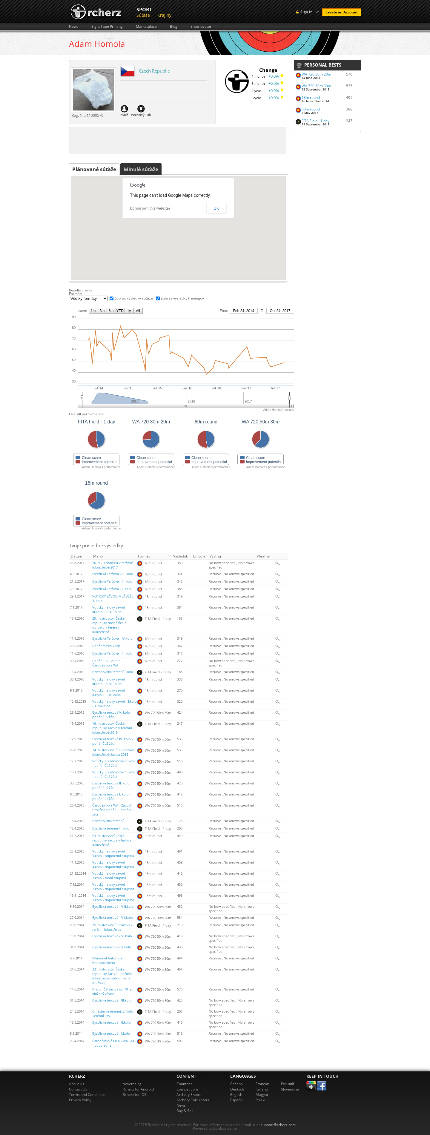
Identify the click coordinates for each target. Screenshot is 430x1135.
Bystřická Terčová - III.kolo (112, 653)
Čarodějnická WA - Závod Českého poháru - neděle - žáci (112, 809)
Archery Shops (188, 1094)
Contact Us (78, 1089)
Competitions (187, 1089)
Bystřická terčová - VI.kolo (112, 936)
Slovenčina (290, 1089)
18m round (311, 97)
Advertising (132, 1083)
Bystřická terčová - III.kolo (112, 1000)
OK (216, 208)
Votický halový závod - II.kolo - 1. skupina (109, 692)
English (236, 1094)
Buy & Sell (184, 1110)
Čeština (236, 1083)
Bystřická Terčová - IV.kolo (112, 638)
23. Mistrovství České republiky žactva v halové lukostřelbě (111, 840)
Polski (260, 1099)
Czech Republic (154, 71)
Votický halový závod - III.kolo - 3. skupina (109, 681)
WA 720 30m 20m (316, 74)
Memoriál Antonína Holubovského (107, 960)
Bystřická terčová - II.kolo (111, 1022)
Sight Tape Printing (107, 26)
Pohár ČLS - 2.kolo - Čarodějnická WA (107, 663)
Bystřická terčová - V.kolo (111, 947)
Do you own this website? (150, 208)
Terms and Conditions (87, 1094)
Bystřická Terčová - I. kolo (111, 589)
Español (236, 1099)
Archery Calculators (192, 1099)
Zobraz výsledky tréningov (182, 298)
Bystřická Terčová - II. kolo (112, 581)
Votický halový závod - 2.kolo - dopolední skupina (113, 886)
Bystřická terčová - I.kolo (111, 1033)
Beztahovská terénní (108, 821)
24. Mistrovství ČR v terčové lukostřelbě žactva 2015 (113, 752)
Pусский (287, 1083)
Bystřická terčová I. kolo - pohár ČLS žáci (111, 796)
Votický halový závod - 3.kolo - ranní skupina (109, 875)
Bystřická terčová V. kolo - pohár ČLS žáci (112, 714)
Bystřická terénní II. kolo (110, 828)
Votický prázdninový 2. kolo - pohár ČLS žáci (113, 763)
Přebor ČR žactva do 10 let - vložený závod (113, 991)
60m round (311, 109)
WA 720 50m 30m (316, 85)
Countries (184, 1083)
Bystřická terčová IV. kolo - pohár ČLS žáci (112, 741)
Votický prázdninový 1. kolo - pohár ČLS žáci (113, 774)
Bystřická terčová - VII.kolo (112, 918)
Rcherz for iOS (134, 1094)
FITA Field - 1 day (315, 120)
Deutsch (237, 1089)
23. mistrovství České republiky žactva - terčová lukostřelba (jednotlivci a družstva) (112, 976)
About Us (76, 1083)
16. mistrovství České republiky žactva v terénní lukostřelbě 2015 (112, 728)
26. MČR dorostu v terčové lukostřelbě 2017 (112, 565)
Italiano (262, 1089)
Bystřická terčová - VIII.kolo (113, 906)
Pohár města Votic (106, 646)
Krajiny (164, 15)
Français (263, 1083)
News (73, 26)
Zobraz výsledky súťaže (133, 298)
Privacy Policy (80, 1099)
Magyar (262, 1094)
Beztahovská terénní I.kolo (112, 672)
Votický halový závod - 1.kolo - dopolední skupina (113, 897)
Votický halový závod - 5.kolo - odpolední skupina (113, 853)
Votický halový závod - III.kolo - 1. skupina (109, 609)
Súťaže (143, 15)
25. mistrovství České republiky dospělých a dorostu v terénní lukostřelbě (109, 625)
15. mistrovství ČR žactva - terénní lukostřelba (112, 927)
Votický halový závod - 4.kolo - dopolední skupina (113, 864)
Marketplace (146, 26)
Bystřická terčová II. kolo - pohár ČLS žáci (112, 785)
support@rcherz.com (278, 1124)
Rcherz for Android (138, 1089)
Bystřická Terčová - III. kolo (112, 574)
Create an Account (341, 12)
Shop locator (201, 26)
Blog (173, 26)
